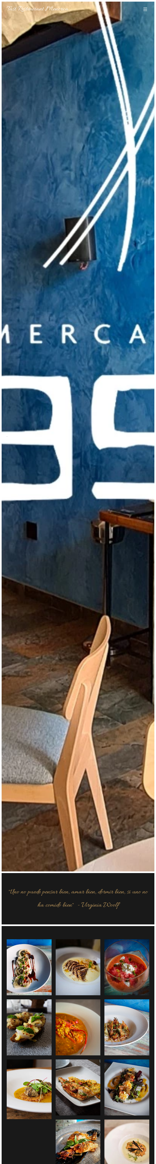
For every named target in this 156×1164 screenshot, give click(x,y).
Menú (145, 9)
